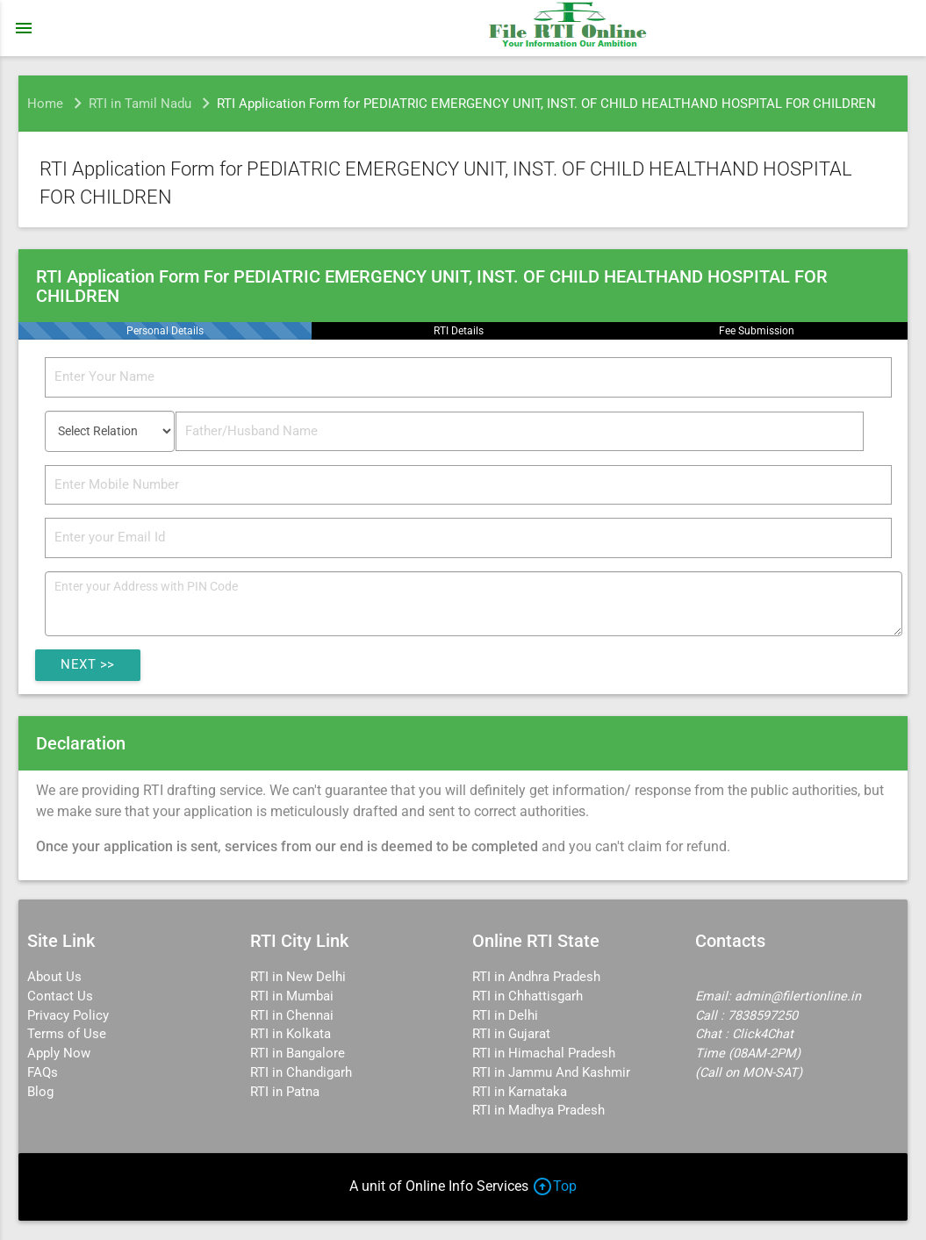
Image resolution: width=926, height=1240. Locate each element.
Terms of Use (66, 1034)
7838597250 (763, 1015)
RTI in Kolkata (290, 1034)
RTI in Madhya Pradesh (538, 1110)
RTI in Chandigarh (301, 1072)
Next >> (88, 664)
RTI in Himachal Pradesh (543, 1053)
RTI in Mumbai (292, 996)
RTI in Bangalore (297, 1053)
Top (554, 1186)
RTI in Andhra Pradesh (536, 977)
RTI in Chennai (292, 1015)
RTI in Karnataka (519, 1092)
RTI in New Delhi (298, 977)
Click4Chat (762, 1034)
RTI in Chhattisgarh (527, 996)
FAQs (42, 1072)
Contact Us (60, 996)
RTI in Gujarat (511, 1034)
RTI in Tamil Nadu (140, 103)
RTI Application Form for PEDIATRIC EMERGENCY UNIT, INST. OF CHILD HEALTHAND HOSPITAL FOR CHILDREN (546, 103)
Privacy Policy (68, 1015)
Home (45, 103)
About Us (54, 977)
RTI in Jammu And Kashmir (551, 1072)
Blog (40, 1092)
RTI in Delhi (505, 1015)
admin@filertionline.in (798, 996)
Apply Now (58, 1053)
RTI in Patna (284, 1092)
